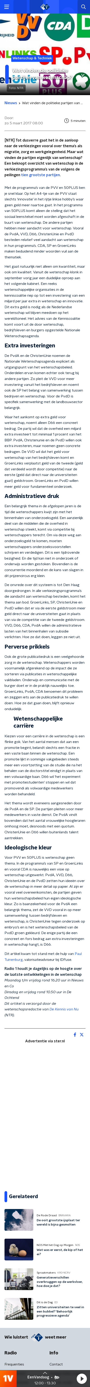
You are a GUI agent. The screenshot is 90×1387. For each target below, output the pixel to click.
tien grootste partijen (40, 175)
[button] (81, 1378)
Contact (56, 1364)
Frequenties (14, 1364)
